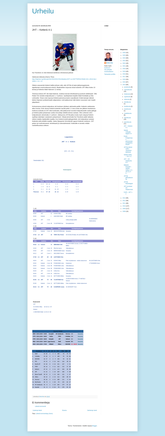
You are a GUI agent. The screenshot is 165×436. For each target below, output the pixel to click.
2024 (124, 58)
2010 (124, 206)
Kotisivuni (107, 68)
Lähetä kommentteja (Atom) (44, 413)
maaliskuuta (127, 113)
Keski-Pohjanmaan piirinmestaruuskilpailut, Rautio (128, 140)
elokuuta (127, 99)
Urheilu (43, 11)
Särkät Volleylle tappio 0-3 (128, 131)
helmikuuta (127, 117)
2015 (124, 82)
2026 (124, 52)
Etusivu (64, 410)
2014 (124, 84)
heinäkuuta (127, 102)
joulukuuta (127, 87)
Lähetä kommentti (40, 406)
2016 (124, 79)
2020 (124, 68)
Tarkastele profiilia (109, 74)
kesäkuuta (127, 106)
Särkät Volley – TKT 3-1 (128, 155)
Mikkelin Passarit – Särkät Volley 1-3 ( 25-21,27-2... (128, 169)
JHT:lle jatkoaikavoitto (128, 177)
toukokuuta (127, 109)
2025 (124, 55)
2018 (124, 74)
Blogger (94, 426)
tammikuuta (127, 122)
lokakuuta (127, 94)
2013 (124, 198)
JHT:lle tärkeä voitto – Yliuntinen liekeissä (128, 149)
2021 (124, 66)
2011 (124, 203)
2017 (124, 76)
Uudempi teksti (37, 410)
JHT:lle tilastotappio (128, 182)
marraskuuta (128, 89)
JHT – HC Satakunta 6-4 (128, 160)
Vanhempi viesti (92, 410)
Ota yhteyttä (108, 69)
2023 (124, 60)
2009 (124, 208)
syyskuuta (127, 96)
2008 (124, 211)
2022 (124, 63)
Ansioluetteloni (108, 71)
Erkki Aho (110, 63)
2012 (124, 200)
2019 (124, 71)
